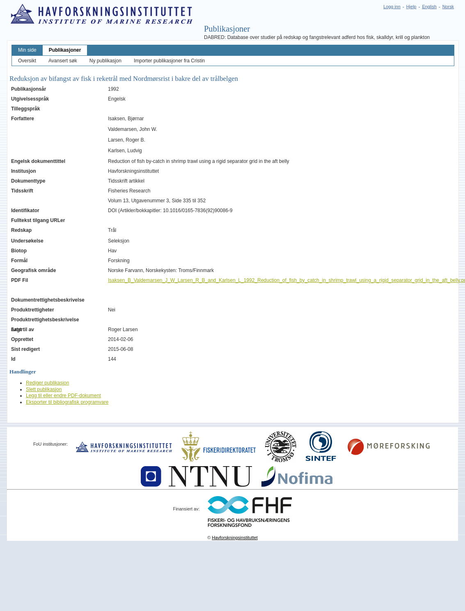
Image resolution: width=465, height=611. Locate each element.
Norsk (448, 6)
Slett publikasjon (44, 389)
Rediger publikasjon (47, 383)
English (429, 6)
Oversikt (27, 61)
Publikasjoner (65, 50)
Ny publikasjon (105, 61)
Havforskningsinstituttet (235, 537)
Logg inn (391, 6)
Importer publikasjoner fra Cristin (169, 61)
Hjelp (411, 6)
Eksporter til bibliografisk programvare (67, 402)
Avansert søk (62, 61)
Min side (27, 50)
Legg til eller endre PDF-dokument (63, 395)
